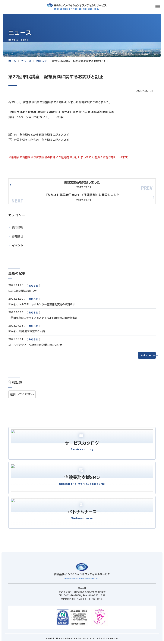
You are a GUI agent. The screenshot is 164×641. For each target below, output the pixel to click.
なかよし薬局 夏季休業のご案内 (26, 333)
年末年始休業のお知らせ (22, 292)
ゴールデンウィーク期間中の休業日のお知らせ (35, 346)
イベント (17, 247)
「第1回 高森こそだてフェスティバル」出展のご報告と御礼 (42, 319)
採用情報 (17, 229)
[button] (147, 356)
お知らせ (17, 238)
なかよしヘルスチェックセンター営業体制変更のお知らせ (41, 306)
